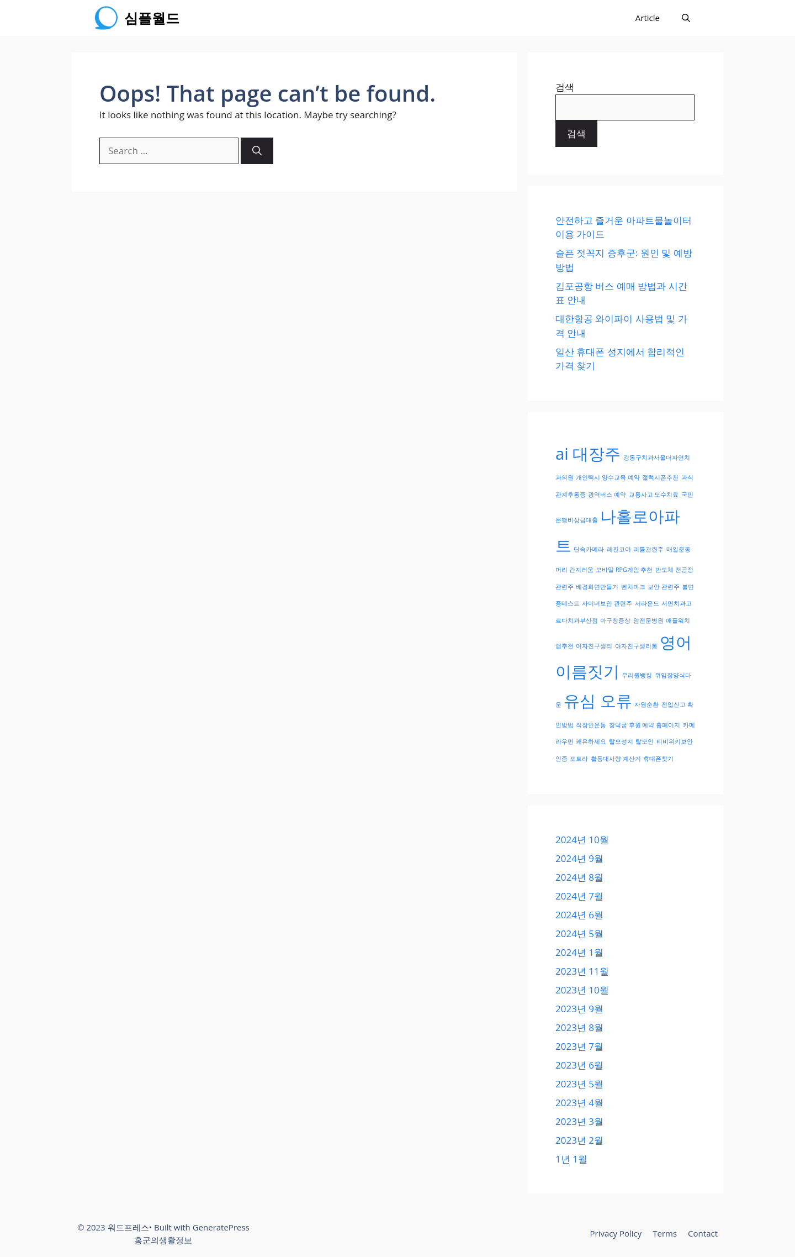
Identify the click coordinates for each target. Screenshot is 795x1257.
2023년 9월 (579, 1008)
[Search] (257, 151)
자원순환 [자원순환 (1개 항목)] (646, 704)
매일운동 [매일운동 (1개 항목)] (678, 549)
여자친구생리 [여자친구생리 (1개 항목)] (594, 646)
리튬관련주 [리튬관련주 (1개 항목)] (648, 549)
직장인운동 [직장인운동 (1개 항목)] (591, 725)
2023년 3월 (579, 1121)
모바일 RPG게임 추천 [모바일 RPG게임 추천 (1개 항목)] (624, 570)
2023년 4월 (579, 1102)
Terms (665, 1233)
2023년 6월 (579, 1065)
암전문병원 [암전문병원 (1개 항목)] (648, 620)
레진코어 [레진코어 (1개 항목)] (619, 549)
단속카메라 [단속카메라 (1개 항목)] (589, 549)
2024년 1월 (579, 952)
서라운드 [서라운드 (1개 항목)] (647, 603)
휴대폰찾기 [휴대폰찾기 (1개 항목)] (658, 758)
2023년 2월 (579, 1140)
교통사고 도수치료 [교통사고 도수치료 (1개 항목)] (654, 494)
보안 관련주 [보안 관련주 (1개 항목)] (664, 587)
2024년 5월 (579, 933)
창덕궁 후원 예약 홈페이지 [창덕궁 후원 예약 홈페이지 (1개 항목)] (644, 725)
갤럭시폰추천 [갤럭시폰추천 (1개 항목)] (660, 477)
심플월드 (151, 17)
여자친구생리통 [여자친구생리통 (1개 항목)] (636, 646)
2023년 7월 (579, 1046)
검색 (564, 87)
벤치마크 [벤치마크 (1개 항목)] (633, 587)
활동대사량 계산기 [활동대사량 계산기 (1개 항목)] (616, 758)
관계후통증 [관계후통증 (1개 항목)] (570, 494)
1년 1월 (571, 1159)
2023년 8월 (579, 1027)
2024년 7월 (579, 896)
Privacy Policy (616, 1233)
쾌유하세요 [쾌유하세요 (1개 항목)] (591, 741)
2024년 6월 (579, 914)
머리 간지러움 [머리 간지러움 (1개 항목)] (574, 570)
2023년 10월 (582, 989)
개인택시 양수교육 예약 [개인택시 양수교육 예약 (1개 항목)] (608, 477)
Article (647, 17)
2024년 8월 (579, 877)
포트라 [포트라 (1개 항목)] (579, 758)
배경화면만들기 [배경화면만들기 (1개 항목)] (597, 587)
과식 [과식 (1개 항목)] (687, 477)
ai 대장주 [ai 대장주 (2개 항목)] (588, 454)
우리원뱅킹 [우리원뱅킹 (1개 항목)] (637, 675)
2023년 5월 (579, 1083)
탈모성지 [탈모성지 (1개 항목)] (621, 741)
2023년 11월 (582, 971)
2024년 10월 (582, 839)
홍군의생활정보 (163, 1239)
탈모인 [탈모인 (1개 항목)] (644, 741)
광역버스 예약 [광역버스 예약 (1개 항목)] (607, 494)
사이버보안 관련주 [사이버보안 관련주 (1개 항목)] (607, 603)
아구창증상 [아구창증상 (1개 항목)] (615, 620)
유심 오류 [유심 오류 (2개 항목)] (598, 701)
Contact (703, 1233)
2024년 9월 (579, 858)
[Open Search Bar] (686, 18)
